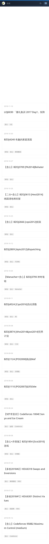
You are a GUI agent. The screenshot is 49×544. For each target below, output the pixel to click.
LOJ (11, 124)
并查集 (17, 371)
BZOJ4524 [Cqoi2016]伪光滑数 (20, 304)
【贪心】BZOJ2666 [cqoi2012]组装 (22, 221)
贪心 (6, 124)
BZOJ (6, 152)
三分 (16, 344)
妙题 (11, 426)
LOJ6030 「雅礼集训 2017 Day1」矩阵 (24, 112)
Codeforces (18, 426)
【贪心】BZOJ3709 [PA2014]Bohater (24, 167)
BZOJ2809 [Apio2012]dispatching (22, 249)
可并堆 (17, 262)
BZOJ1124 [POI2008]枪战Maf (20, 359)
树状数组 (18, 152)
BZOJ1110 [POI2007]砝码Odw (20, 386)
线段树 (12, 509)
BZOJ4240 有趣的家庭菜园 (18, 139)
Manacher (18, 289)
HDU (19, 481)
